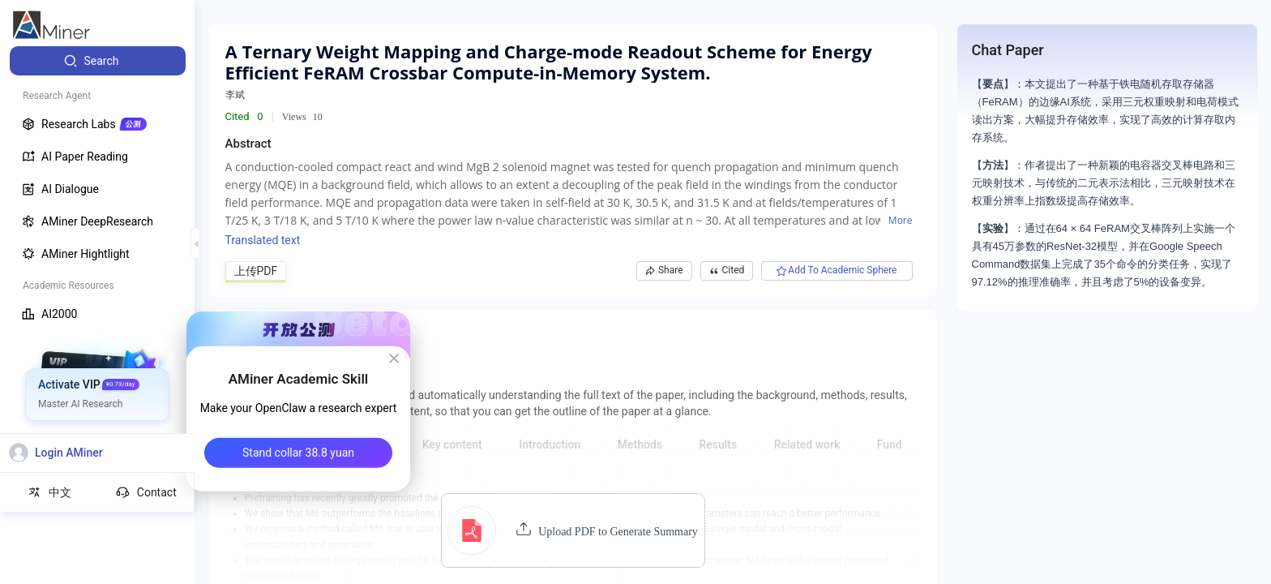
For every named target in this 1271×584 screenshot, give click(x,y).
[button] (572, 530)
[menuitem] (98, 60)
